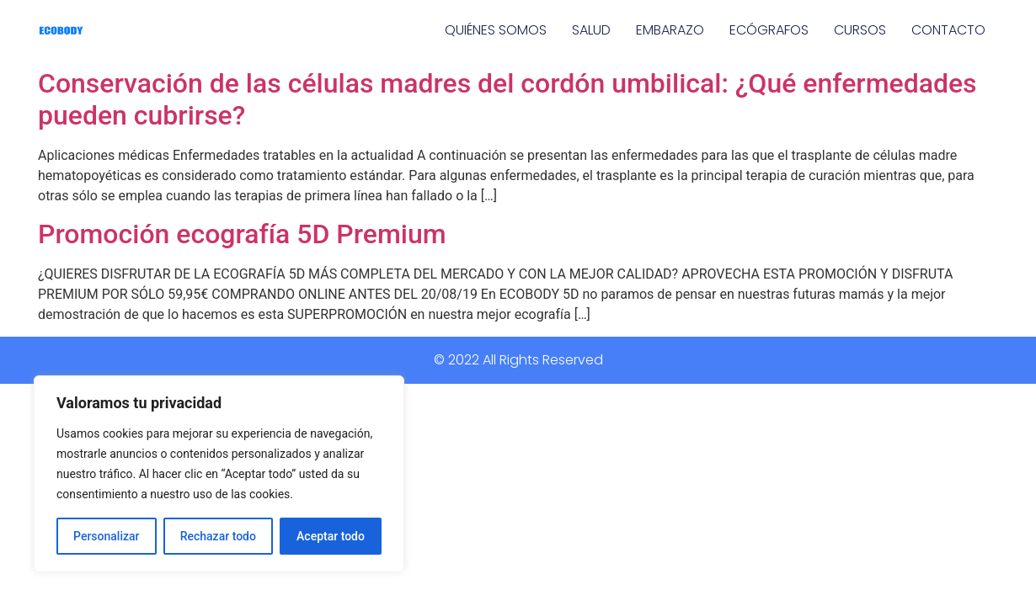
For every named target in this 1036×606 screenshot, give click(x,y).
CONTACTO (948, 30)
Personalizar (106, 536)
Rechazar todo (218, 536)
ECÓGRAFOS (769, 30)
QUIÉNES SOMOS (496, 30)
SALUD (591, 30)
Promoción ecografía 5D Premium (242, 234)
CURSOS (860, 30)
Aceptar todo (330, 536)
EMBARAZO (670, 30)
